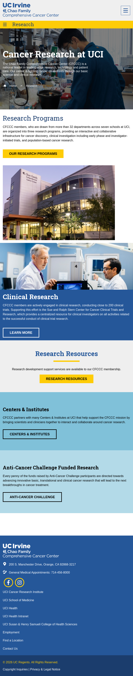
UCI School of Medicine (18, 600)
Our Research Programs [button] (33, 154)
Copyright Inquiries (16, 669)
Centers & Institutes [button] (30, 434)
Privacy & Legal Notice (45, 669)
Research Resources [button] (66, 379)
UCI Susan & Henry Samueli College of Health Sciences (40, 624)
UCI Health (10, 608)
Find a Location (13, 640)
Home (10, 85)
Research (23, 24)
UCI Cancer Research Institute (23, 592)
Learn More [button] (21, 333)
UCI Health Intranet (15, 616)
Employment (11, 632)
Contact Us (10, 648)
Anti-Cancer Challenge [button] (32, 497)
